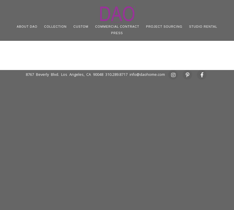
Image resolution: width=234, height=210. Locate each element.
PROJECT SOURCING (164, 26)
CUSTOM (80, 26)
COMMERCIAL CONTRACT (117, 26)
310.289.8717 (116, 74)
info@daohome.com (147, 74)
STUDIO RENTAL (203, 26)
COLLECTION (55, 26)
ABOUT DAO (27, 26)
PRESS (117, 33)
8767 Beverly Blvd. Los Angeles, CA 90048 (64, 74)
